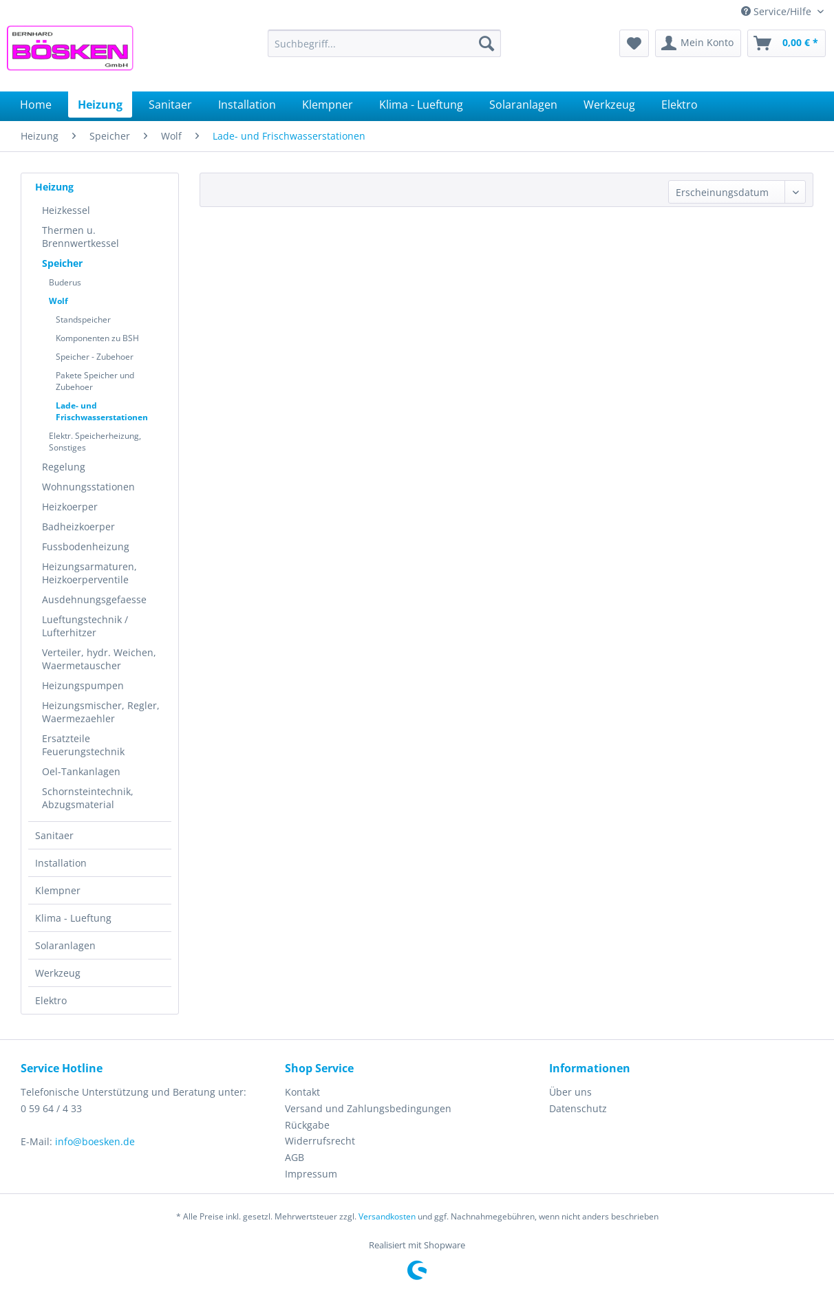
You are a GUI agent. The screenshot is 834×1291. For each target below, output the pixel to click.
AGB (294, 1157)
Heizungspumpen (83, 685)
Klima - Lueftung (73, 917)
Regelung (63, 466)
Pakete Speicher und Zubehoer (95, 381)
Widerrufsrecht (320, 1140)
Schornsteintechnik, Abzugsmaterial (87, 798)
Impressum (311, 1173)
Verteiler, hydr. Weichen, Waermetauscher (99, 659)
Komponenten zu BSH (97, 338)
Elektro (51, 1000)
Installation (61, 862)
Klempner (58, 890)
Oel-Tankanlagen (81, 771)
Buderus (65, 282)
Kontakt (302, 1091)
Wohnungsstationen (88, 486)
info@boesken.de (95, 1141)
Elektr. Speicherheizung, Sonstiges (95, 441)
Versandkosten (387, 1216)
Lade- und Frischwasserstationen (102, 411)
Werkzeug (58, 972)
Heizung (54, 186)
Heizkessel (66, 210)
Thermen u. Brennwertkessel (80, 237)
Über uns (570, 1091)
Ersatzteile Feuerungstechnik (83, 745)
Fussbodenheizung (85, 546)
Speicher (62, 263)
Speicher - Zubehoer (94, 356)
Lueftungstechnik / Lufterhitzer (85, 626)
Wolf (58, 301)
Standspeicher (83, 319)
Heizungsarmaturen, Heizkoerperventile (89, 573)
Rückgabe (307, 1124)
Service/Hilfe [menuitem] (777, 11)
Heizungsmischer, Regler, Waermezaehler (101, 712)
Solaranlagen (65, 945)
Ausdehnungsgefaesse (94, 599)
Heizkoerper (70, 506)
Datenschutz (578, 1108)
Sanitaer (54, 835)
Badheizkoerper (78, 526)
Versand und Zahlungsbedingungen (368, 1108)
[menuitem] (384, 43)
